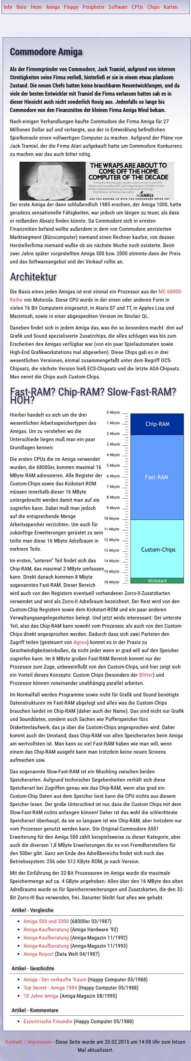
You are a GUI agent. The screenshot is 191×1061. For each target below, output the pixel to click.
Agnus (80, 642)
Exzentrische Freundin (48, 1021)
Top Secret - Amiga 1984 (50, 987)
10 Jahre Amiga (41, 996)
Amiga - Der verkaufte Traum (55, 979)
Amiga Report (39, 954)
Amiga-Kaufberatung (46, 929)
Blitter (146, 675)
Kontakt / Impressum (28, 1042)
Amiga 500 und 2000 (46, 921)
